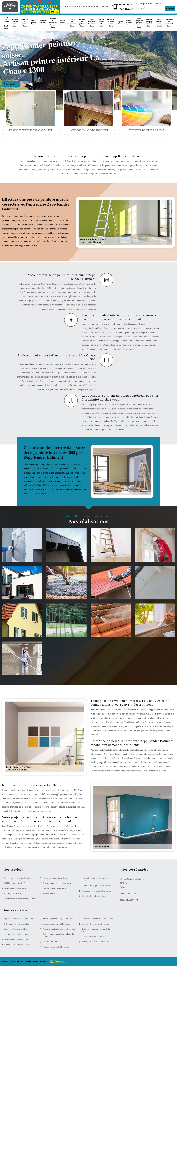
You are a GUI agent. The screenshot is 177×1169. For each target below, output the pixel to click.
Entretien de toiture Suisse (129, 23)
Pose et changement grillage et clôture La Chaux (58, 935)
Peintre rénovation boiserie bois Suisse (158, 23)
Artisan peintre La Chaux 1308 (15, 934)
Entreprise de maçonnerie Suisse (72, 23)
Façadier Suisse (120, 23)
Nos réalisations (11, 84)
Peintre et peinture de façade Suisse (6, 22)
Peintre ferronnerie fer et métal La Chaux (97, 919)
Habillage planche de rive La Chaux (17, 944)
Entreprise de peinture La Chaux (16, 939)
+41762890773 (126, 8)
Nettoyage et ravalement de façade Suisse (52, 22)
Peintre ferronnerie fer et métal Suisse (91, 23)
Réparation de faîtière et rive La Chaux (19, 919)
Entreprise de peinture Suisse (24, 23)
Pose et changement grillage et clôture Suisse (139, 22)
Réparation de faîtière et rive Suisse (110, 23)
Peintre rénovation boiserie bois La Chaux (59, 929)
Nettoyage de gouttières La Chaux (17, 924)
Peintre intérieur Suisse (62, 23)
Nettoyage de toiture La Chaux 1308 (95, 942)
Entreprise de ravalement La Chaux (56, 924)
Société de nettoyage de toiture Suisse (149, 23)
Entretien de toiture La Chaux (93, 937)
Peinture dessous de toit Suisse (101, 23)
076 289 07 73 (125, 4)
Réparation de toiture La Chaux (16, 929)
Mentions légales (40, 961)
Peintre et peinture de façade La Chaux (57, 919)
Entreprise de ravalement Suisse (169, 23)
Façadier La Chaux (50, 942)
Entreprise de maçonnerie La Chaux (95, 924)
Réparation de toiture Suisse (42, 23)
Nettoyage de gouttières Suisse (82, 23)
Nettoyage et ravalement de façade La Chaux (96, 930)
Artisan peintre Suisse (33, 23)
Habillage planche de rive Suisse (15, 23)
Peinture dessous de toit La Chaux (56, 947)
